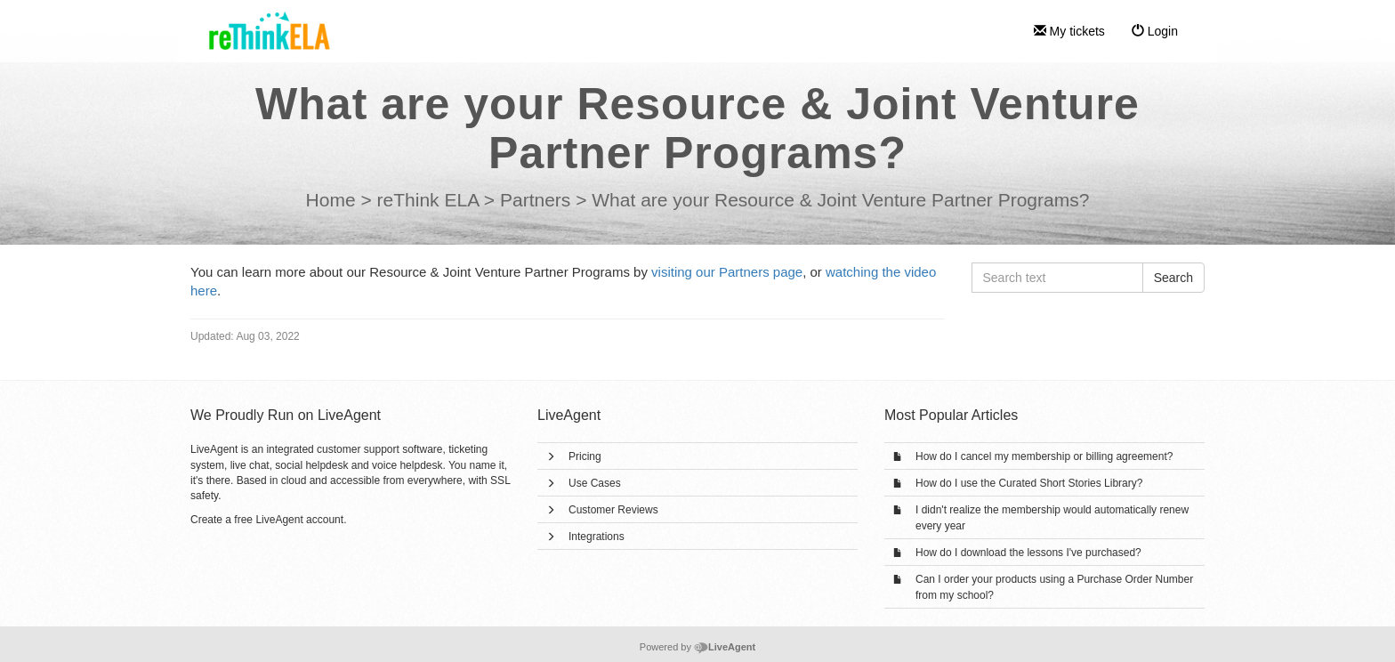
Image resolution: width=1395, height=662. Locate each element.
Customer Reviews (613, 510)
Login (1155, 31)
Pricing (584, 456)
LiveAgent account (299, 519)
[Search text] (1057, 277)
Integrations (596, 536)
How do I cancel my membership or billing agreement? (1044, 456)
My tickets (1069, 31)
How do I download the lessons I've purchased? (1028, 552)
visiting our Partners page (726, 271)
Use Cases (594, 483)
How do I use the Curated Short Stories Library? (1028, 483)
